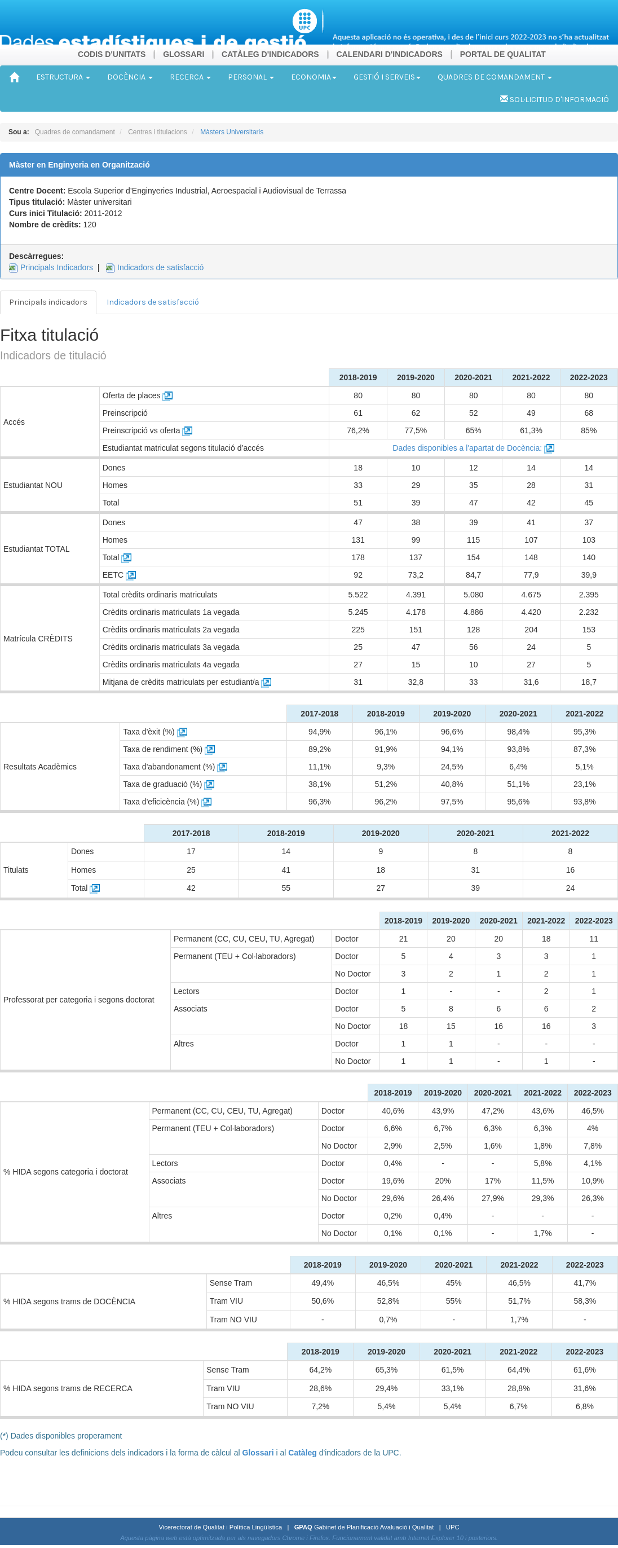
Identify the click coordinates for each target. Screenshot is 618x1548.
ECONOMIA (314, 77)
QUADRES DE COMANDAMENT (495, 77)
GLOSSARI (183, 54)
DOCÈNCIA (130, 77)
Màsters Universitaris (231, 132)
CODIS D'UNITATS (111, 54)
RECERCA (190, 77)
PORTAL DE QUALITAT (503, 54)
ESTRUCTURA (63, 77)
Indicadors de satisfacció (160, 267)
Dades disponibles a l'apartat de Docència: (473, 447)
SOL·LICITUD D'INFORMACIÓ (554, 99)
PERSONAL (251, 77)
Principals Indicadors (56, 267)
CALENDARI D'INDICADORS (389, 54)
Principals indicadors (48, 302)
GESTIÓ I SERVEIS (387, 77)
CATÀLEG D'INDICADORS (270, 54)
